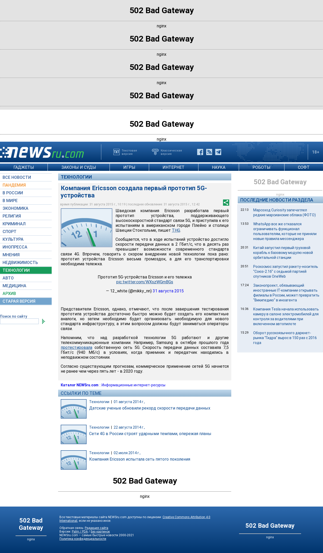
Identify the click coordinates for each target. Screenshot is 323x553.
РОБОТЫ (261, 167)
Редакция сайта (96, 528)
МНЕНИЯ (11, 254)
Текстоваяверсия (129, 152)
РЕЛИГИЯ (12, 216)
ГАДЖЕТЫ (23, 167)
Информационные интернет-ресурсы (133, 385)
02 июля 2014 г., (127, 453)
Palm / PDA (80, 531)
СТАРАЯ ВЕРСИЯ (19, 301)
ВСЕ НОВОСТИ (17, 177)
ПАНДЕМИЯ (14, 185)
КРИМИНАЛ (14, 223)
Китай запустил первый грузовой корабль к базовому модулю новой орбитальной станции (283, 253)
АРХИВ (9, 293)
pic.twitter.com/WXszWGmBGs (144, 281)
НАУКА (218, 167)
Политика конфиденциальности (82, 539)
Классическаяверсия (171, 152)
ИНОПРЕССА (15, 247)
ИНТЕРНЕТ (173, 167)
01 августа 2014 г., (129, 402)
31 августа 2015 (168, 290)
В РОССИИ (13, 192)
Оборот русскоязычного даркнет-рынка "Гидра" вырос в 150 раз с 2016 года (285, 338)
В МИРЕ (10, 200)
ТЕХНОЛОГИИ (16, 270)
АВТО (8, 278)
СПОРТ (10, 231)
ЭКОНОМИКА (15, 208)
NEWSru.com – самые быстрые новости (88, 535)
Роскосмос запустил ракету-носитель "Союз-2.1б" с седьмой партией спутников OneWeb (285, 271)
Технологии (76, 177)
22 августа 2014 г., (129, 427)
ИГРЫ (129, 167)
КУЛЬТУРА (13, 239)
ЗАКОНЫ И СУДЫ (78, 167)
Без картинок (100, 531)
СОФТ (304, 167)
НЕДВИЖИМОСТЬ (20, 262)
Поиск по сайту (13, 316)
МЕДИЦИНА (14, 285)
